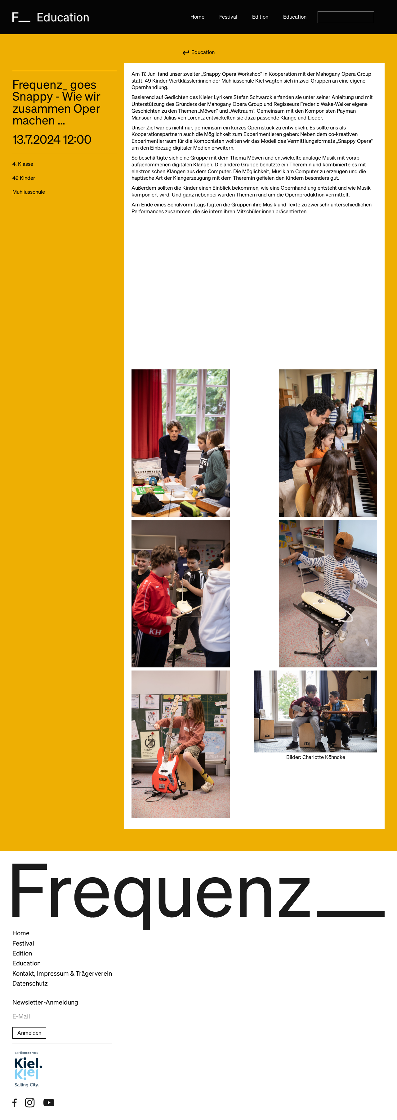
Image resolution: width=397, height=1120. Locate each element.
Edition (260, 17)
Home (197, 17)
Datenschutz (30, 983)
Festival (228, 17)
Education (294, 17)
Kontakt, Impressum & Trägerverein (62, 973)
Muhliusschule (28, 192)
